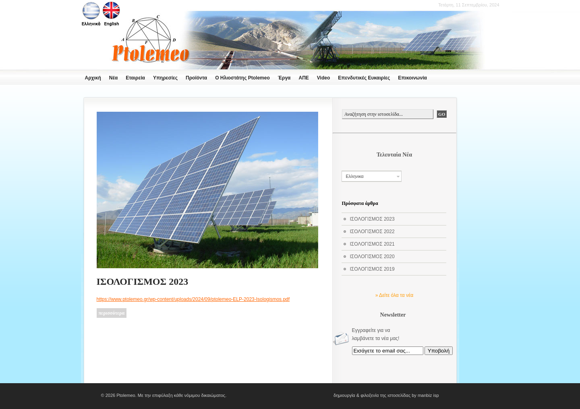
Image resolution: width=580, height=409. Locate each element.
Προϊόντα (196, 78)
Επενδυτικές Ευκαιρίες (364, 78)
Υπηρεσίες (165, 78)
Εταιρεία (135, 78)
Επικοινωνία (412, 78)
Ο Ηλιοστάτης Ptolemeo (242, 78)
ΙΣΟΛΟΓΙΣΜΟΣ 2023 (142, 281)
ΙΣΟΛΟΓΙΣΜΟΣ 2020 (372, 256)
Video (323, 78)
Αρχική (93, 78)
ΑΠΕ (303, 78)
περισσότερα (112, 313)
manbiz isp (428, 395)
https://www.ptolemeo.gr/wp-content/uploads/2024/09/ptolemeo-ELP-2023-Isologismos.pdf (193, 299)
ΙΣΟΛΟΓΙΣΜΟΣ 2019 (372, 269)
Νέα (113, 78)
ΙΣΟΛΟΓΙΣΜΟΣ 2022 (372, 231)
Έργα (284, 78)
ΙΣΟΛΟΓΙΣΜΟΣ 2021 (372, 244)
